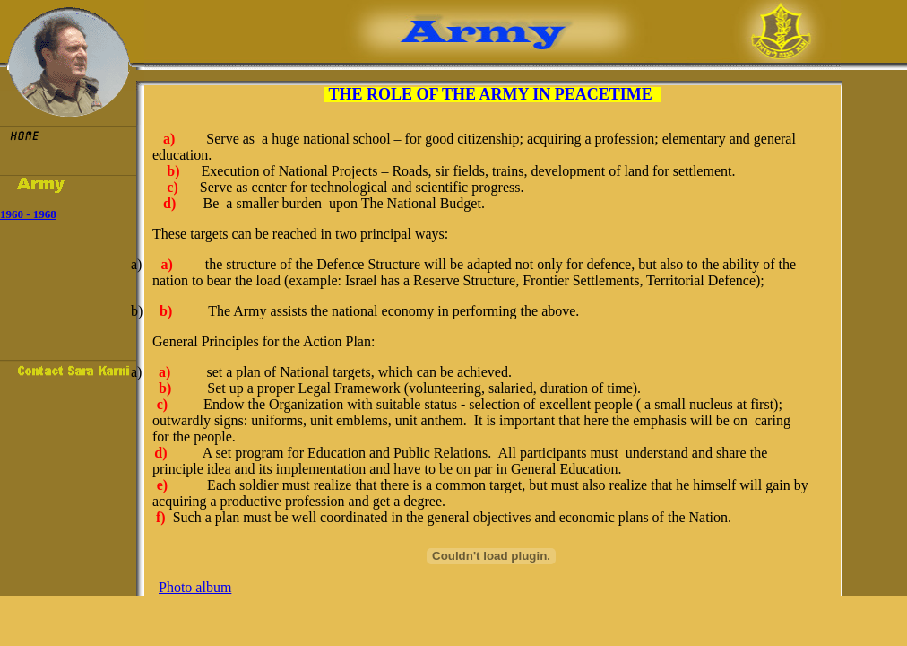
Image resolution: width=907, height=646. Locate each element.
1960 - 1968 (28, 214)
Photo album (195, 587)
